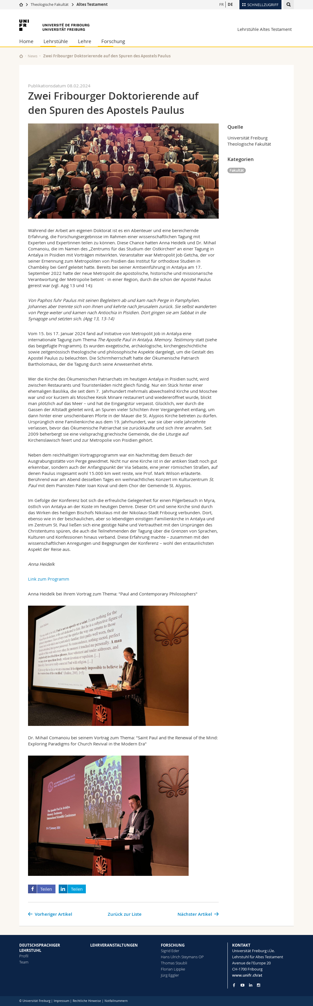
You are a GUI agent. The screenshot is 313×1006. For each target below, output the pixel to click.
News (32, 56)
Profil (23, 956)
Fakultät (236, 170)
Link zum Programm (48, 579)
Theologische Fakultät (50, 4)
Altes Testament (92, 4)
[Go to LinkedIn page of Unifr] (250, 985)
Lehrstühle (56, 41)
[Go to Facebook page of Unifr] (234, 985)
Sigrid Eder (170, 950)
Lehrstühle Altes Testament (264, 29)
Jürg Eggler (170, 975)
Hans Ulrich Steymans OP (182, 956)
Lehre (84, 41)
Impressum (61, 1001)
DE (230, 4)
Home (26, 41)
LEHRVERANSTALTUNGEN (114, 945)
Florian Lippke (173, 969)
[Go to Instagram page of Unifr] (258, 985)
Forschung (113, 41)
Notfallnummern (116, 1001)
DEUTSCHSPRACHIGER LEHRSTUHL (39, 948)
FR (221, 4)
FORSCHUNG (173, 945)
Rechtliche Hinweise (87, 1001)
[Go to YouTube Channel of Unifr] (242, 985)
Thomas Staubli (174, 963)
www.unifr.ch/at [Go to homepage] (247, 975)
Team (23, 962)
